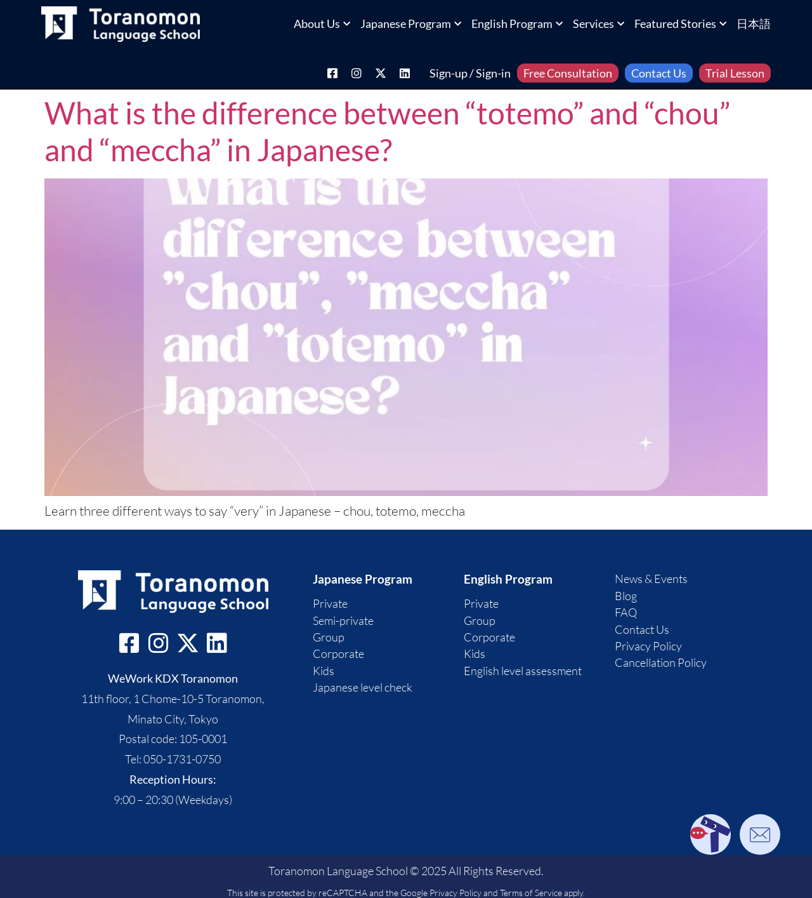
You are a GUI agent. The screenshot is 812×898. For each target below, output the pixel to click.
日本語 (754, 23)
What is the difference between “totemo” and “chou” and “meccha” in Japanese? (387, 131)
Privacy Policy (455, 892)
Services (598, 23)
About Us (322, 23)
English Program (517, 23)
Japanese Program (410, 23)
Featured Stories (680, 23)
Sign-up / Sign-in (470, 73)
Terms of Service (531, 892)
